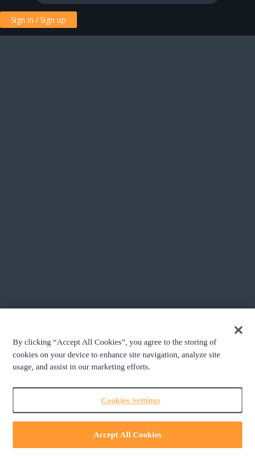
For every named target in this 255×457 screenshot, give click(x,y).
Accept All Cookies (127, 434)
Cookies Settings (130, 400)
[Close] (238, 330)
